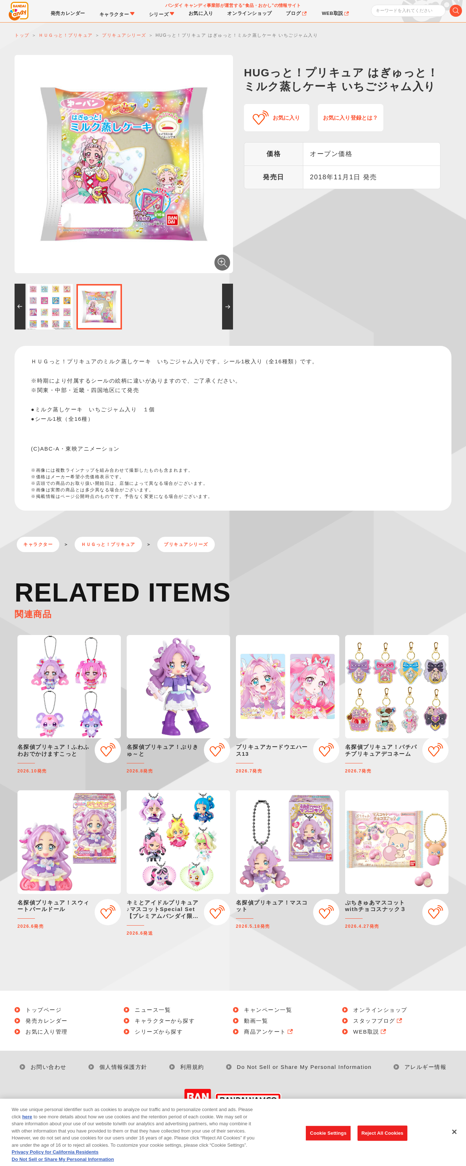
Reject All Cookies (382, 1142)
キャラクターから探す (165, 1020)
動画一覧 (256, 1020)
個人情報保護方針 (123, 1067)
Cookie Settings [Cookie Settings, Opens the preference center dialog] (328, 1142)
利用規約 (192, 1067)
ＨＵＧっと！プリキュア (108, 544)
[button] (20, 307)
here (27, 1126)
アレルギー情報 (425, 1067)
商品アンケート (269, 1031)
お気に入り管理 (46, 1031)
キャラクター (38, 544)
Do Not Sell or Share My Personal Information (304, 1067)
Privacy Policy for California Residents (55, 1162)
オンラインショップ (380, 1010)
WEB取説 (370, 1031)
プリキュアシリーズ (186, 544)
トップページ (43, 1010)
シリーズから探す (159, 1031)
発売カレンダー (46, 1020)
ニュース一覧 (153, 1010)
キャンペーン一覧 (268, 1010)
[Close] (454, 1142)
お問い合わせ (49, 1067)
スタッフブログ (378, 1020)
